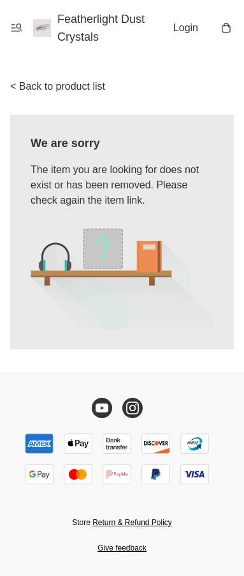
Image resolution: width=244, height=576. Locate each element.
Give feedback (122, 548)
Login (185, 27)
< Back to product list (57, 86)
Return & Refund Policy (132, 522)
